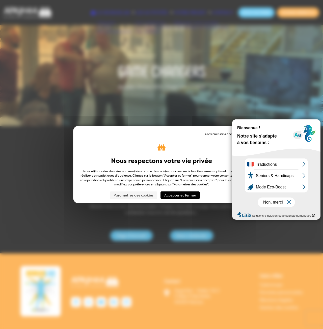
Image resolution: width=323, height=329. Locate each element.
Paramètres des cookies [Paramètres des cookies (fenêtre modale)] (133, 194)
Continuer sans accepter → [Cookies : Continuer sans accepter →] (224, 134)
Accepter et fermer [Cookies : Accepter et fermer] (180, 194)
